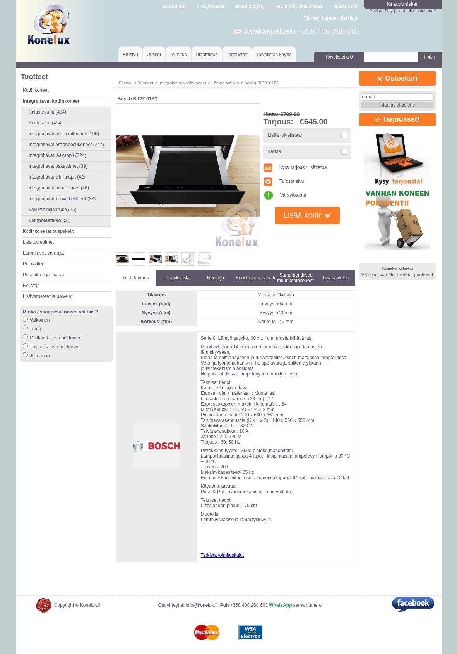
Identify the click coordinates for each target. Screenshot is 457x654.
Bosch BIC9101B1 (261, 83)
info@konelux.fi (201, 605)
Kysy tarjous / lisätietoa (295, 167)
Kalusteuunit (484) (47, 112)
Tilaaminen (206, 54)
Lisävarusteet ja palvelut (48, 296)
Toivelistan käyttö (273, 54)
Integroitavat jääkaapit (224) (57, 155)
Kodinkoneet (36, 90)
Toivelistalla (339, 57)
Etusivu (130, 54)
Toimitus (178, 54)
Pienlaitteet (34, 264)
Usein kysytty (250, 6)
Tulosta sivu (283, 181)
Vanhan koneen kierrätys (331, 18)
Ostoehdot (174, 6)
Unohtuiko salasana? (416, 11)
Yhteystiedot (210, 6)
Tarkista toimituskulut (222, 555)
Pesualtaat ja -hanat (43, 274)
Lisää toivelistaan (285, 135)
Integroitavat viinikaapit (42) (57, 177)
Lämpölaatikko (225, 83)
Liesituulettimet (38, 242)
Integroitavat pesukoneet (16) (59, 188)
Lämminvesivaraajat (43, 253)
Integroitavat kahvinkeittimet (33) (62, 198)
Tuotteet (145, 83)
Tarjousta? (237, 54)
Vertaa (274, 151)
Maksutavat (346, 6)
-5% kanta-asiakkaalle (299, 6)
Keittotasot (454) (46, 123)
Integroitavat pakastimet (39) (58, 166)
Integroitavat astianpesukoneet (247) (66, 144)
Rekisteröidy (381, 11)
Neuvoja (31, 285)
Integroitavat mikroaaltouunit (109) (64, 133)
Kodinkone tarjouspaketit (48, 231)
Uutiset (154, 54)
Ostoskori (397, 78)
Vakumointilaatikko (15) (53, 209)
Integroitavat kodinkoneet (182, 83)
